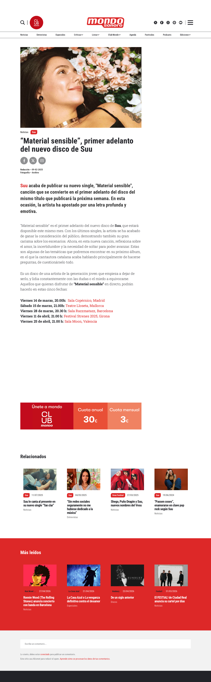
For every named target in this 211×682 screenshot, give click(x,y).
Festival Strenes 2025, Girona (87, 316)
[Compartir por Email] (42, 160)
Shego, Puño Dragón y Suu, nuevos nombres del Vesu (127, 503)
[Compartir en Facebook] (24, 160)
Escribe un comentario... (36, 644)
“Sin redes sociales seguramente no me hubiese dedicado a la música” (80, 507)
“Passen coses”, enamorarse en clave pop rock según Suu (169, 505)
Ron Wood (29, 591)
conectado (45, 654)
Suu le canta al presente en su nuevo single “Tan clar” (39, 503)
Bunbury (115, 591)
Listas (95, 34)
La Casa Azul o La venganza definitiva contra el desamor (83, 599)
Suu (34, 132)
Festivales (149, 34)
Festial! (159, 591)
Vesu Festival (118, 495)
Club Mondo (114, 34)
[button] (36, 22)
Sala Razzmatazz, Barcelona (90, 311)
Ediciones (185, 34)
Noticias (24, 34)
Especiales (60, 34)
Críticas (78, 34)
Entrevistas (42, 34)
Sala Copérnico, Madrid (86, 300)
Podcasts (167, 34)
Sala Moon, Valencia (81, 321)
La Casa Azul (73, 591)
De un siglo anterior (122, 597)
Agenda (133, 34)
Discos (114, 602)
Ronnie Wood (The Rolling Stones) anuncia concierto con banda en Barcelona (38, 601)
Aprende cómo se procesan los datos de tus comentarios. (84, 658)
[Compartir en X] (33, 160)
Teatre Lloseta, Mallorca (84, 305)
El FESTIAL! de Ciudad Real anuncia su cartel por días (170, 599)
